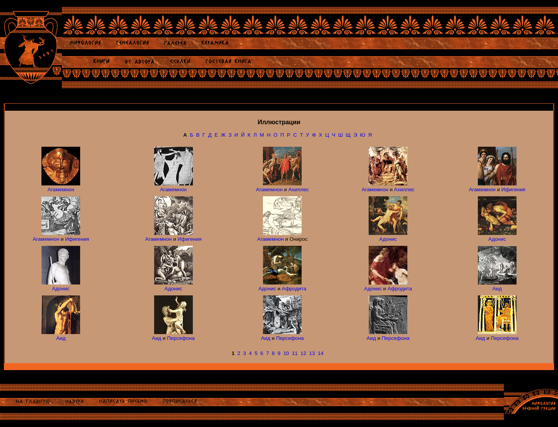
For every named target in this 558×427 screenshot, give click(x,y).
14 (321, 353)
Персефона (181, 338)
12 (303, 353)
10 (286, 353)
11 (295, 353)
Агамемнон (61, 189)
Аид (497, 289)
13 (312, 353)
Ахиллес (298, 189)
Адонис (388, 239)
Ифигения (513, 189)
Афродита (294, 289)
